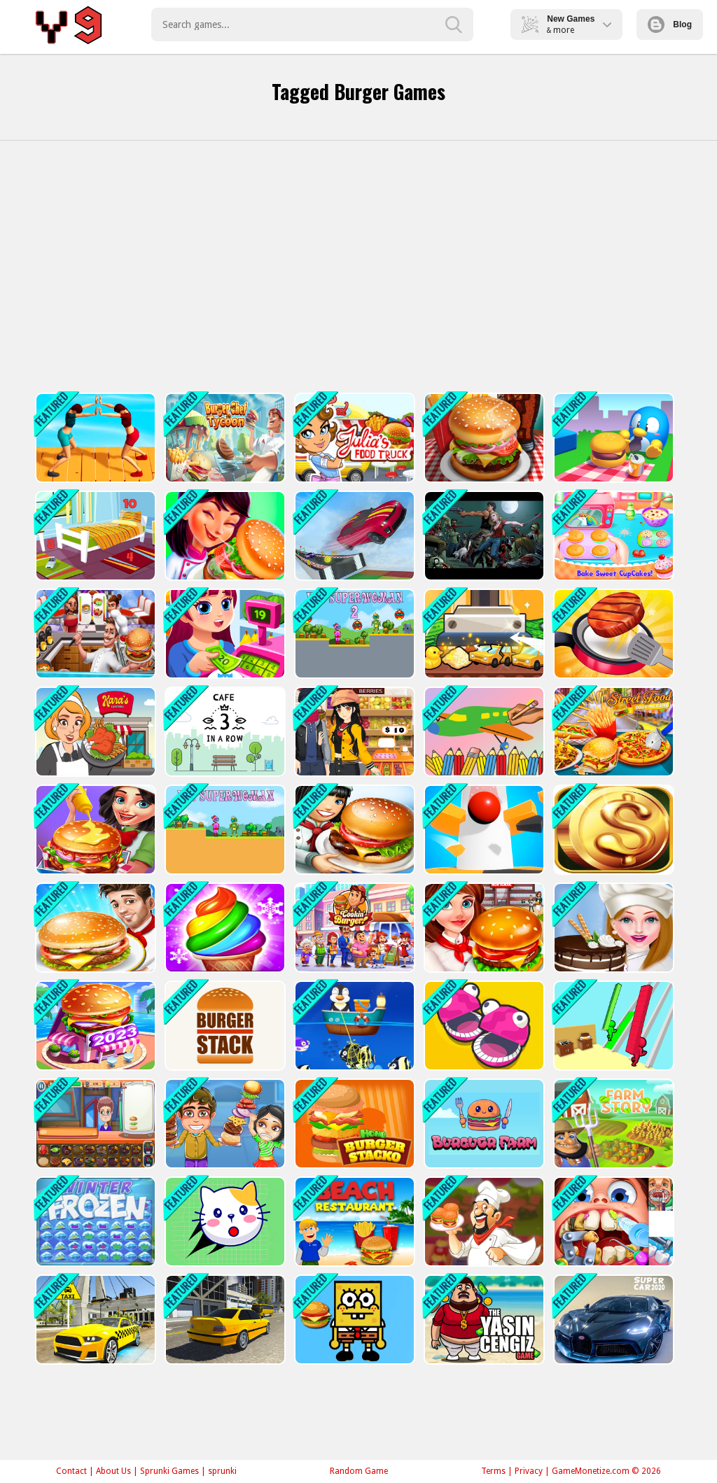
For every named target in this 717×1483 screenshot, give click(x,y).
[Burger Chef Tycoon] (224, 438)
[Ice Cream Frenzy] (224, 928)
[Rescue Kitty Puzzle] (224, 1221)
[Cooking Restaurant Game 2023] (353, 830)
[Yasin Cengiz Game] (483, 1319)
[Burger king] (94, 928)
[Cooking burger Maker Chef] (94, 830)
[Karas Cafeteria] (94, 732)
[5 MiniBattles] (483, 1026)
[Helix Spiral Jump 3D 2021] (483, 830)
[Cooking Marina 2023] (94, 1026)
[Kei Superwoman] (224, 830)
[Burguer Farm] (483, 1123)
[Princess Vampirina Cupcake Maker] (612, 536)
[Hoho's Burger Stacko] (353, 1123)
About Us (113, 1471)
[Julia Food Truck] (353, 438)
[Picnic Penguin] (612, 438)
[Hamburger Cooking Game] (483, 928)
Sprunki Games (169, 1471)
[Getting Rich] (612, 830)
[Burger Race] (612, 1026)
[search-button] (453, 24)
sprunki (222, 1471)
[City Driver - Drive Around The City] (224, 1319)
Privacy (529, 1471)
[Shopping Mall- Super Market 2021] (224, 634)
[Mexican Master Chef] (224, 536)
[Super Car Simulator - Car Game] (612, 1319)
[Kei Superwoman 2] (353, 634)
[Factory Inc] (483, 634)
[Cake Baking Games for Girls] (612, 928)
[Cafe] (224, 732)
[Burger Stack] (224, 1026)
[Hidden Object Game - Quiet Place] (94, 536)
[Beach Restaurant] (353, 1221)
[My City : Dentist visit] (612, 1221)
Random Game (359, 1471)
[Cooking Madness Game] (612, 634)
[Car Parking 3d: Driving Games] (353, 536)
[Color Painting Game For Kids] (483, 732)
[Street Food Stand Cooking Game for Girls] (612, 732)
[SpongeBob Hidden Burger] (353, 1319)
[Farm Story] (612, 1123)
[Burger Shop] (353, 928)
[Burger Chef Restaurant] (483, 438)
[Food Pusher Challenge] (94, 438)
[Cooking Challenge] (483, 1221)
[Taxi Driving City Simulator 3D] (94, 1319)
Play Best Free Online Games (71, 24)
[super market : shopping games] (353, 732)
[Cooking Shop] (94, 634)
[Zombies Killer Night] (483, 536)
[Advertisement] (358, 267)
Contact (71, 1471)
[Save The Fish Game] (353, 1026)
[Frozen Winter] (94, 1221)
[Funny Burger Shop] (94, 1123)
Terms (493, 1471)
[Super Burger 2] (224, 1123)
